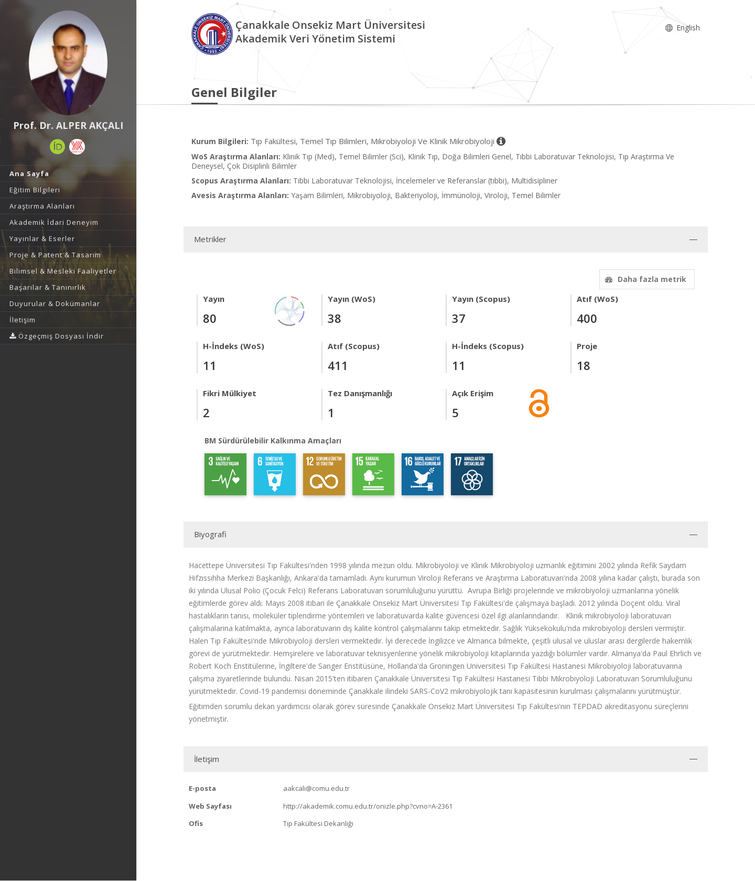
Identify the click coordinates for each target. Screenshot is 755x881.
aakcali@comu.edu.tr (316, 788)
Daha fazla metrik (644, 279)
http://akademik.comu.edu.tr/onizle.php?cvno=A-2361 (367, 806)
